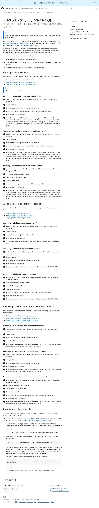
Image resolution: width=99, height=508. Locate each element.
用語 (16, 502)
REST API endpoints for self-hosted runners (38, 420)
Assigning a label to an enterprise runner (18, 218)
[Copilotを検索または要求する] (57, 8)
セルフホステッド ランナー (37, 12)
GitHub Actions (8, 12)
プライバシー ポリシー (8, 492)
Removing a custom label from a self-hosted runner (28, 306)
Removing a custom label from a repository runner (21, 316)
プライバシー (22, 502)
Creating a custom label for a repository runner (20, 80)
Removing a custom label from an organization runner (22, 318)
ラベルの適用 (49, 12)
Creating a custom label (15, 72)
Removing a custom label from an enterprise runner (22, 320)
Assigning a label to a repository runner (18, 213)
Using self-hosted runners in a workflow (15, 43)
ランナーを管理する (23, 12)
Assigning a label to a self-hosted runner (23, 203)
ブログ (52, 502)
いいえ (14, 489)
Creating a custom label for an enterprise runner (21, 84)
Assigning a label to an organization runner (19, 215)
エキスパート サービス (43, 502)
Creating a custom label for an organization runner (21, 82)
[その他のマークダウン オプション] (85, 21)
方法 (15, 12)
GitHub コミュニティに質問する (59, 488)
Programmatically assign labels (19, 409)
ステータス (30, 502)
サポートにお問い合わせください (59, 491)
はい (7, 489)
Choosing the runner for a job (29, 45)
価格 (35, 502)
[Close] (94, 3)
